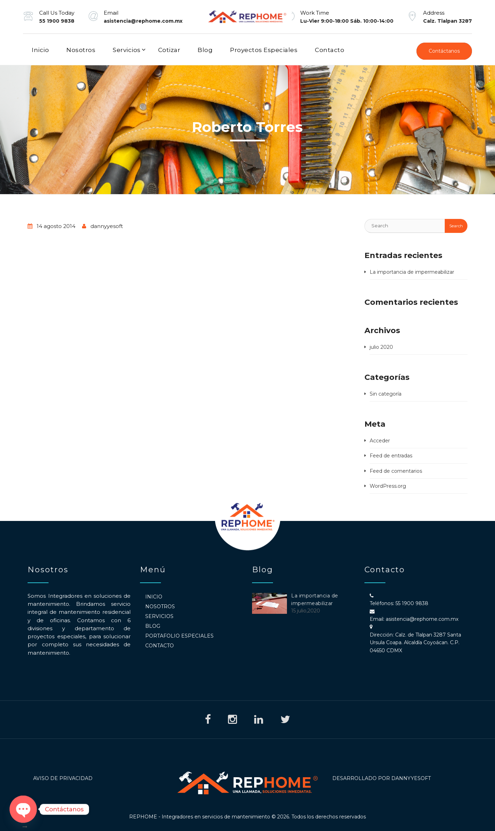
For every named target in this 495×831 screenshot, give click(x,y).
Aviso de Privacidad (63, 778)
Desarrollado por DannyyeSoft (381, 778)
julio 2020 (381, 347)
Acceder (380, 440)
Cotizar (169, 49)
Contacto (329, 49)
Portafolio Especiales (179, 636)
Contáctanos (444, 51)
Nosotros (80, 49)
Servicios (127, 49)
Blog (205, 49)
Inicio (40, 49)
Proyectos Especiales (263, 49)
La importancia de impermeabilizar (412, 272)
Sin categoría (385, 394)
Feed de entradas (391, 456)
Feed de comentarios (396, 471)
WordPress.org (388, 486)
